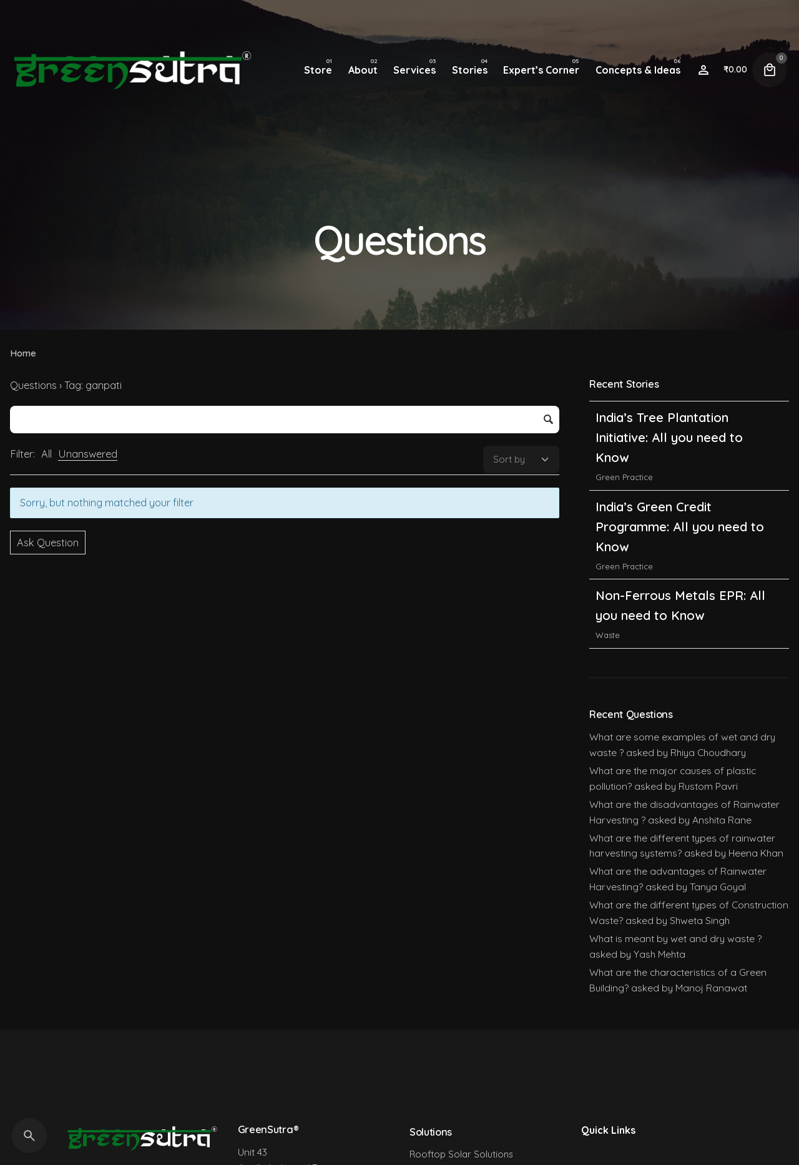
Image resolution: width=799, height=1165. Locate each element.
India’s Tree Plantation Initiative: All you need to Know (669, 503)
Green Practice (624, 543)
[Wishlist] (703, 70)
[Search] (29, 1135)
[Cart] (769, 69)
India (605, 453)
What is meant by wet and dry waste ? (675, 938)
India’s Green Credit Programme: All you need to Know (680, 592)
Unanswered (87, 454)
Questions (33, 385)
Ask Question (48, 542)
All (46, 454)
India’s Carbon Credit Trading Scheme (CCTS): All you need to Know (682, 413)
